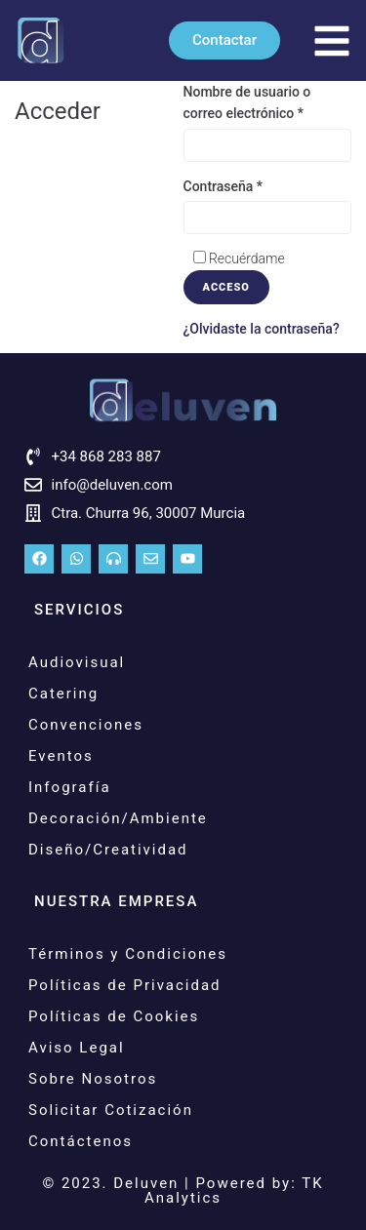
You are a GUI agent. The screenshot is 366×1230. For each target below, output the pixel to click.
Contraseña (223, 186)
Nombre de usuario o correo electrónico (247, 102)
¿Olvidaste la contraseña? (261, 329)
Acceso (226, 287)
